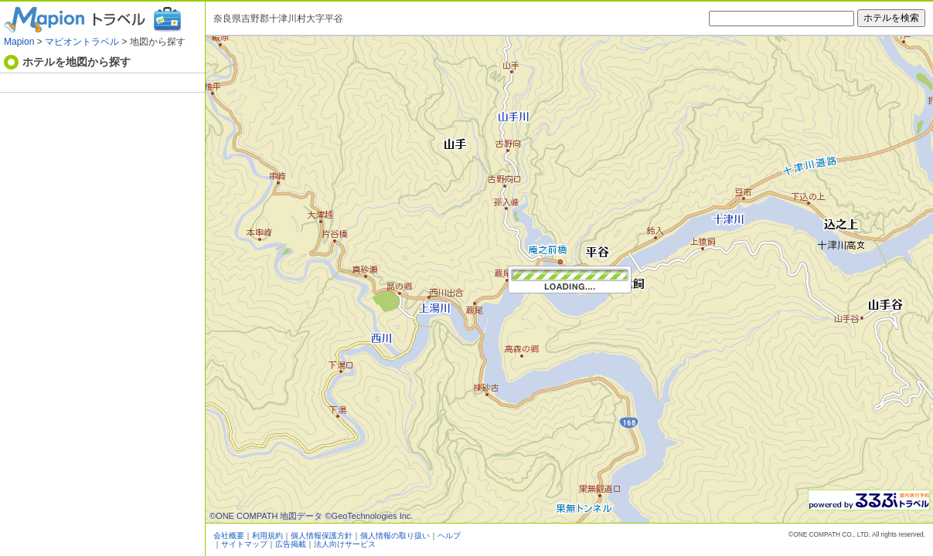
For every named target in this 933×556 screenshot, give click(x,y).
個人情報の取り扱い (395, 535)
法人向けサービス (345, 544)
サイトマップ (244, 544)
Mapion (19, 41)
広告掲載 (290, 544)
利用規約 (267, 535)
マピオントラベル (82, 41)
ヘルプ (449, 535)
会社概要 (228, 535)
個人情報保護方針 (321, 535)
